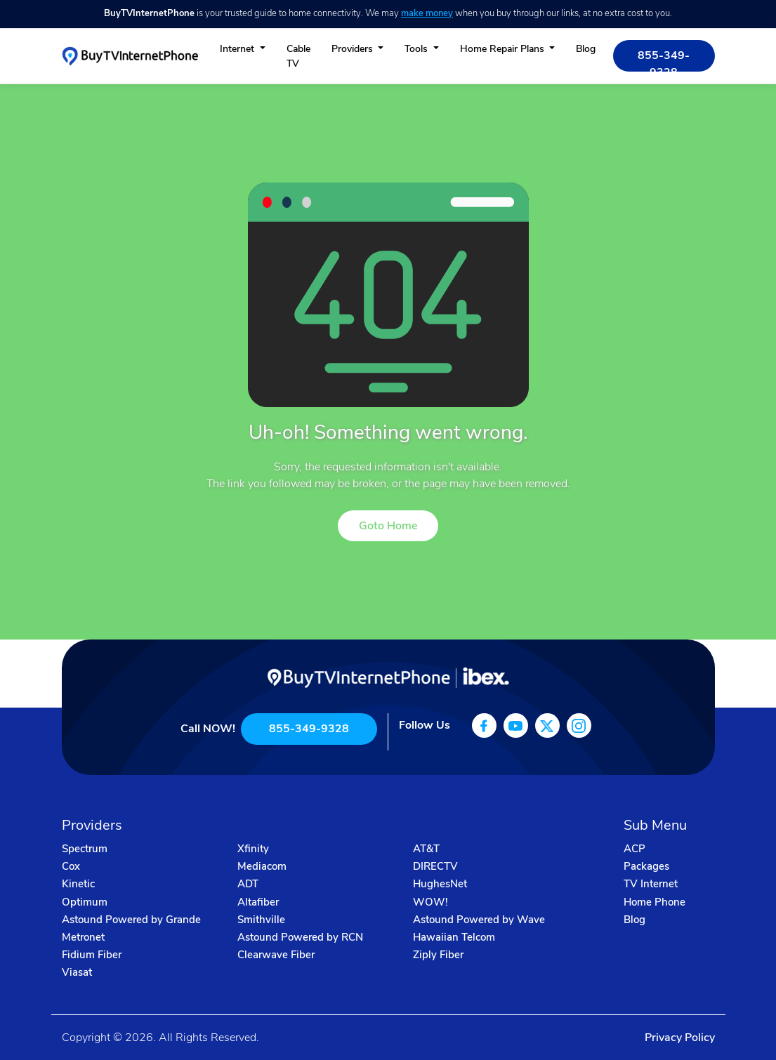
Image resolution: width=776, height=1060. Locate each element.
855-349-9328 (664, 60)
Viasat (77, 972)
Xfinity (253, 849)
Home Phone (654, 902)
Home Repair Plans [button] (503, 48)
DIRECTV (435, 866)
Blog (586, 48)
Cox (71, 866)
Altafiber (258, 902)
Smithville (261, 920)
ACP (634, 849)
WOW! (430, 902)
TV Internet (651, 884)
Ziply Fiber (438, 955)
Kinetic (78, 884)
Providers (353, 48)
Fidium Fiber (91, 955)
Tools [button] (417, 48)
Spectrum (84, 849)
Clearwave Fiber (276, 955)
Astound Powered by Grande (131, 920)
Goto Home (388, 526)
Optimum (84, 902)
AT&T (426, 849)
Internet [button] (238, 48)
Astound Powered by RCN (300, 937)
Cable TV (298, 56)
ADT (247, 884)
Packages (646, 866)
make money (427, 13)
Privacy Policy (680, 1037)
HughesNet (440, 884)
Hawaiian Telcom (454, 937)
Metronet (83, 937)
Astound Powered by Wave (479, 920)
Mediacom (262, 866)
